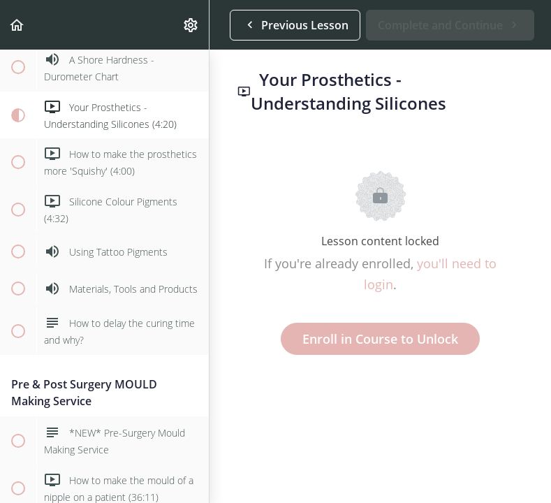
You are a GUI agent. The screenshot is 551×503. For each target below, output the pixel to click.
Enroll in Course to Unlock (380, 338)
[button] (17, 25)
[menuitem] (191, 25)
